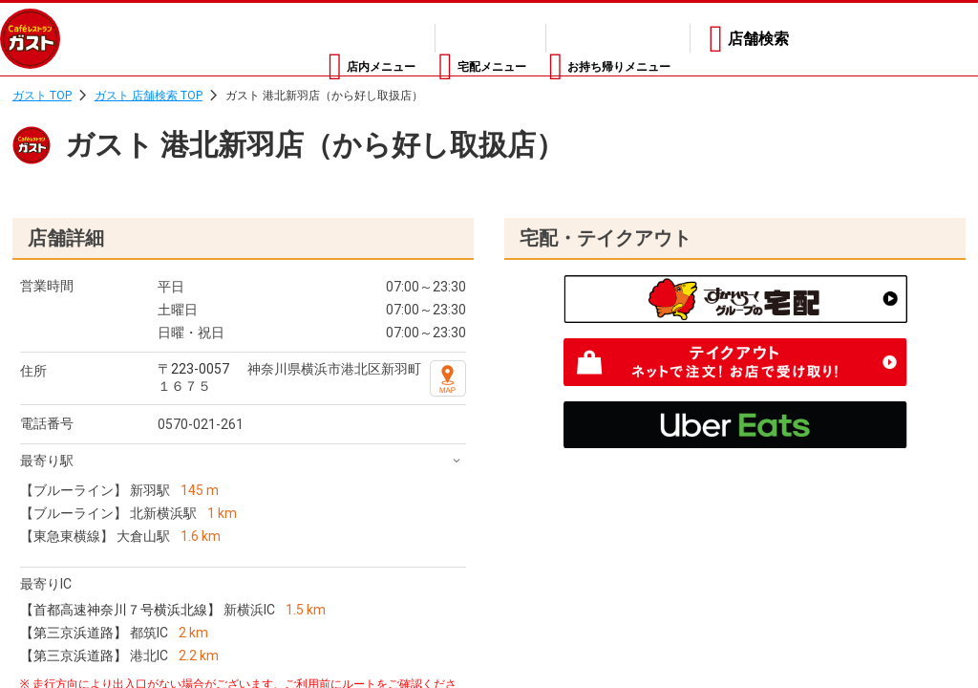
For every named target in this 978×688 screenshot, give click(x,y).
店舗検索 (758, 39)
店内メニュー (282, 39)
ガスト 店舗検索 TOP (148, 95)
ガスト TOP (42, 95)
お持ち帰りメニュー (601, 39)
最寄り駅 (47, 460)
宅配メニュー (431, 39)
